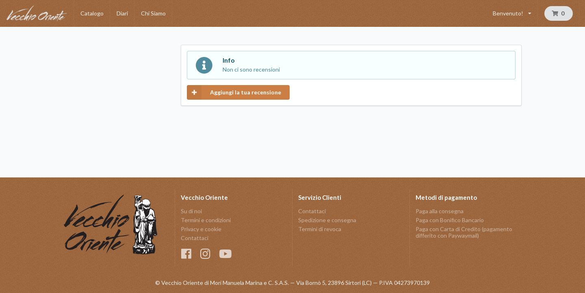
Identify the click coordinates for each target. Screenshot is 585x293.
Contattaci (194, 237)
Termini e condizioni (206, 219)
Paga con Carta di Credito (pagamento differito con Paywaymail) (464, 232)
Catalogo (92, 13)
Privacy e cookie (201, 228)
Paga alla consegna (440, 211)
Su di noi (191, 211)
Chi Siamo (153, 13)
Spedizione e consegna (327, 219)
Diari (122, 13)
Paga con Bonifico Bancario (450, 219)
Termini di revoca (319, 228)
